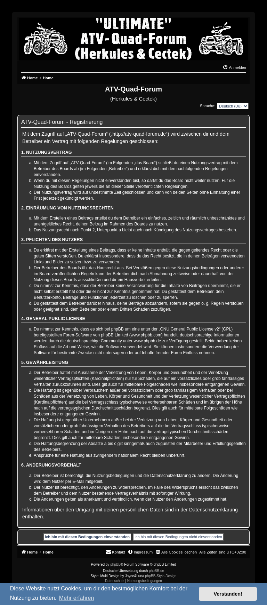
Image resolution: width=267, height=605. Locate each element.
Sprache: (207, 106)
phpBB (115, 564)
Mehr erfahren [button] (76, 598)
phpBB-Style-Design (160, 576)
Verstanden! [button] (228, 594)
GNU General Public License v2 (189, 329)
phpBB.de (156, 571)
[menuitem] (234, 67)
